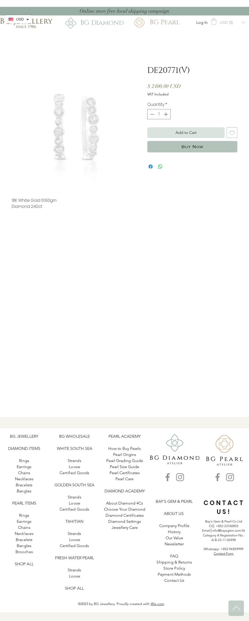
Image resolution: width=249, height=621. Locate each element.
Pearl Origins (124, 454)
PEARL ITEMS (24, 503)
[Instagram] (180, 477)
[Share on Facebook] (151, 167)
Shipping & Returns (174, 562)
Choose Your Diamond (124, 509)
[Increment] (166, 114)
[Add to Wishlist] (232, 132)
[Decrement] (151, 114)
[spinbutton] (159, 114)
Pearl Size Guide (124, 466)
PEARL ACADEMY (125, 436)
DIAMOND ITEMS (24, 448)
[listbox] (233, 22)
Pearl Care (124, 478)
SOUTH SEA (81, 448)
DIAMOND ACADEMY (124, 491)
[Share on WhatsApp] (160, 167)
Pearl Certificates (125, 472)
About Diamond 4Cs (124, 503)
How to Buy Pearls (124, 448)
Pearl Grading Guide (124, 460)
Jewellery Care (125, 527)
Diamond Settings (124, 521)
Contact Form (224, 553)
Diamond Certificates (124, 515)
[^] (236, 608)
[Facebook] (167, 477)
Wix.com (157, 604)
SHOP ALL (24, 564)
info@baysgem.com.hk (228, 530)
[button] (214, 21)
